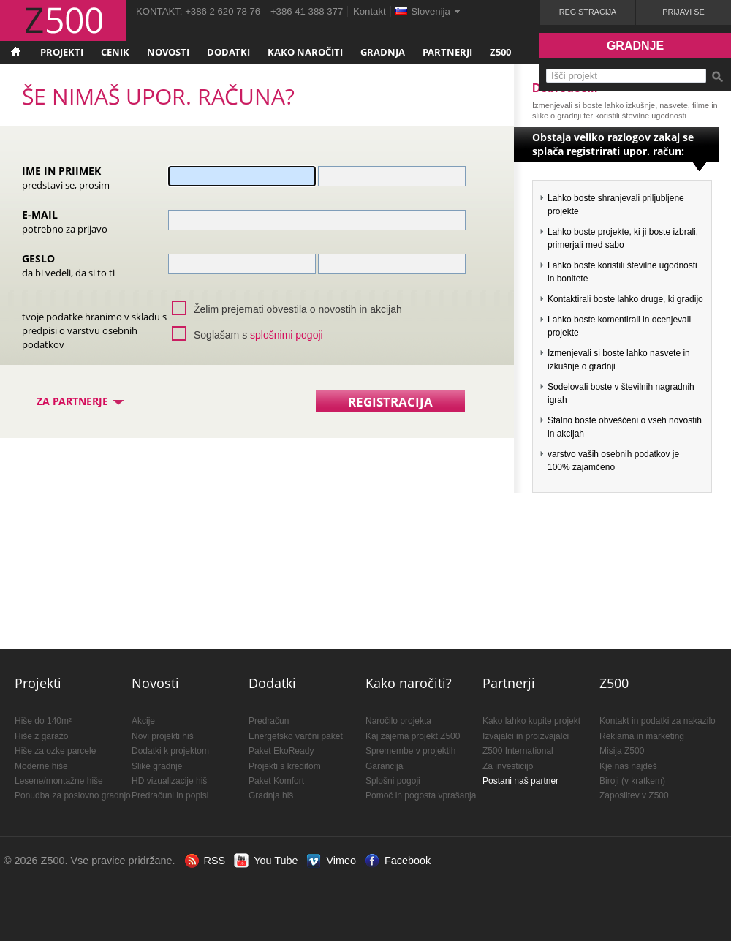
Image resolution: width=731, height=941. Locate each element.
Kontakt (369, 11)
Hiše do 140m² (43, 721)
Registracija (588, 11)
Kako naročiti (305, 51)
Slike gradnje (157, 766)
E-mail (64, 221)
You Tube (276, 860)
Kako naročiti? (409, 683)
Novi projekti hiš (163, 736)
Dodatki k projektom (170, 751)
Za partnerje (81, 401)
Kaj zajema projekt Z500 (413, 736)
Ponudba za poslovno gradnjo (73, 795)
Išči (717, 77)
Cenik (115, 51)
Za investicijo (507, 766)
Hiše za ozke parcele (55, 751)
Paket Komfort (276, 781)
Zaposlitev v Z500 (634, 795)
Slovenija (430, 11)
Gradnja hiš (271, 795)
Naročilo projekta (398, 721)
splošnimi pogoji (286, 335)
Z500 (500, 51)
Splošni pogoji (393, 781)
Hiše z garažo (41, 736)
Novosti (168, 51)
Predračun (269, 721)
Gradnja (382, 51)
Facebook (408, 860)
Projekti (61, 51)
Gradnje (635, 45)
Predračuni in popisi (170, 795)
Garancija (384, 766)
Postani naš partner (520, 781)
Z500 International (517, 751)
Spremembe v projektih (410, 751)
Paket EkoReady (281, 751)
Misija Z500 (621, 751)
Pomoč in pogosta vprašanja (421, 795)
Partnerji (447, 51)
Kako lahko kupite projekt (531, 721)
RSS (215, 860)
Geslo (68, 265)
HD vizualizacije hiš (169, 781)
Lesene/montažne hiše (59, 781)
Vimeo (341, 860)
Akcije (143, 721)
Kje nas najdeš (628, 766)
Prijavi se (683, 11)
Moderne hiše (41, 766)
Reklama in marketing (641, 736)
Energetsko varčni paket (296, 736)
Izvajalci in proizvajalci (525, 736)
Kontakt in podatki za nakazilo (657, 721)
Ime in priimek (66, 177)
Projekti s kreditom (285, 766)
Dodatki (228, 51)
